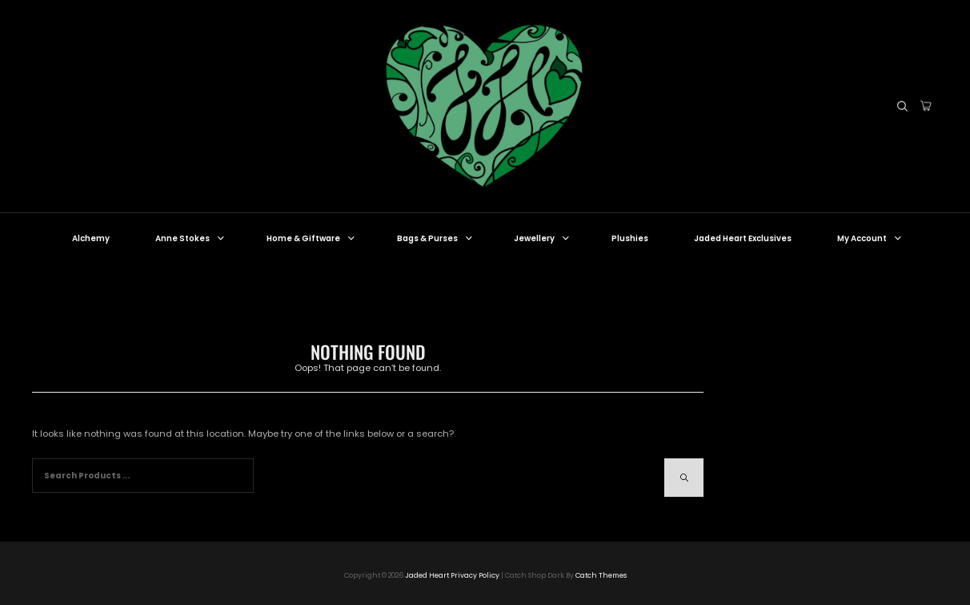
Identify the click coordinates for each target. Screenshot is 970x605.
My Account (870, 238)
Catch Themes (601, 575)
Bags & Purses (436, 238)
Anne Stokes (190, 238)
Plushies (629, 238)
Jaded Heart (427, 575)
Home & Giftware (312, 238)
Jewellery (542, 238)
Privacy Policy (475, 575)
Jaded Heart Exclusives (743, 238)
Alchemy (91, 238)
